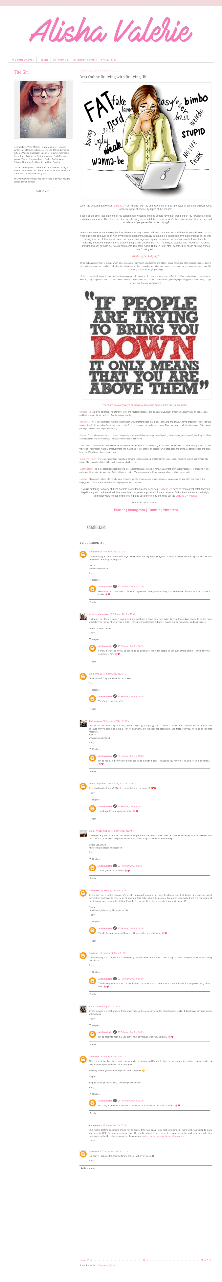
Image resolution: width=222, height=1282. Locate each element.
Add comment (88, 1168)
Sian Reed (94, 890)
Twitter (119, 510)
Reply (92, 573)
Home (146, 1260)
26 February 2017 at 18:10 (131, 1101)
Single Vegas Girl (98, 831)
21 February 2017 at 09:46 (113, 890)
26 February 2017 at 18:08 (131, 928)
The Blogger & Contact (22, 59)
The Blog (43, 59)
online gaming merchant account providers (163, 1136)
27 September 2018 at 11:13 (114, 1151)
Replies (96, 580)
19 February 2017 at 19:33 (120, 783)
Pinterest (170, 510)
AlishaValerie (105, 586)
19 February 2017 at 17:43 (122, 614)
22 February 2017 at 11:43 (108, 1006)
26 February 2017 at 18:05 (131, 696)
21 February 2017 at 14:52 (113, 953)
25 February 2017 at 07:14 (113, 1056)
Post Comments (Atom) (104, 1265)
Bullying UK (120, 205)
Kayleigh (94, 953)
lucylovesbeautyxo (98, 614)
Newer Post (86, 1260)
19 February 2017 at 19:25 (116, 721)
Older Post (206, 1260)
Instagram (136, 510)
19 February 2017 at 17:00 (131, 586)
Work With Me (60, 59)
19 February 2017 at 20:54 (121, 831)
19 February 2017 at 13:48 (113, 551)
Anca (91, 1006)
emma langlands (97, 783)
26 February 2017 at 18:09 (131, 979)
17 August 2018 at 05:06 (114, 1125)
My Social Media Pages (85, 59)
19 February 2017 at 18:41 (113, 674)
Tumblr (154, 510)
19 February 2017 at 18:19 (131, 646)
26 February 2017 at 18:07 (131, 806)
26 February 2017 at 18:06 (131, 756)
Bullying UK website (186, 495)
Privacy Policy (108, 59)
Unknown (94, 551)
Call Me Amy (95, 721)
